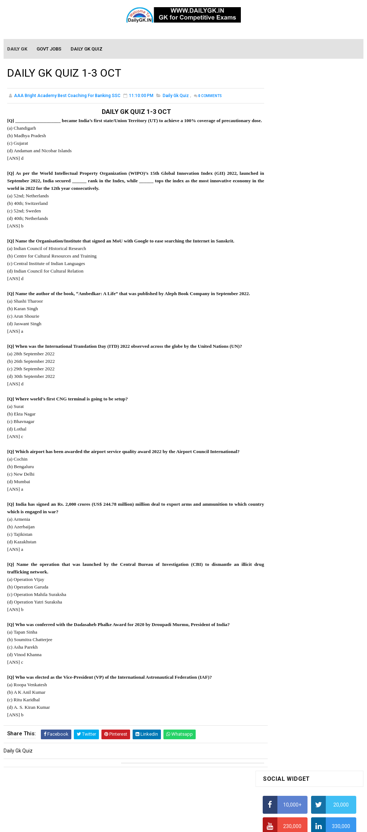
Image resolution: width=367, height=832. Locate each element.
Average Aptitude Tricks (290, 321)
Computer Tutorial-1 (286, 653)
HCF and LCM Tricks (285, 307)
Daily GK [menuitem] (18, 49)
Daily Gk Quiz (176, 96)
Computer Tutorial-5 (286, 694)
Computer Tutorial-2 (286, 663)
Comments (210, 97)
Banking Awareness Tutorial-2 (297, 757)
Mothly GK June (280, 559)
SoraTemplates (168, 823)
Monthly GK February (286, 600)
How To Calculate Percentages (297, 293)
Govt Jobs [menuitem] (49, 49)
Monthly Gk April (281, 579)
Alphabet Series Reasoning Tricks (300, 223)
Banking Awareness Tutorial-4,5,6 (301, 778)
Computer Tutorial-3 (286, 673)
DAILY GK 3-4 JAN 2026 (323, 395)
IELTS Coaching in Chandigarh (296, 356)
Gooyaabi (232, 823)
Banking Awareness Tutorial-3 (297, 767)
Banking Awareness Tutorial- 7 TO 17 (305, 788)
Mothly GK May (279, 569)
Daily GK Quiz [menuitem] (87, 49)
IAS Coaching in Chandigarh (294, 349)
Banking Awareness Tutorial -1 (297, 747)
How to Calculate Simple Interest (299, 279)
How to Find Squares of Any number (303, 209)
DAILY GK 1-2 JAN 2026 (323, 476)
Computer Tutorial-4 (286, 684)
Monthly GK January (285, 610)
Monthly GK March (283, 589)
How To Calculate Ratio (289, 237)
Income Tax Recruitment (290, 335)
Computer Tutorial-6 (286, 704)
